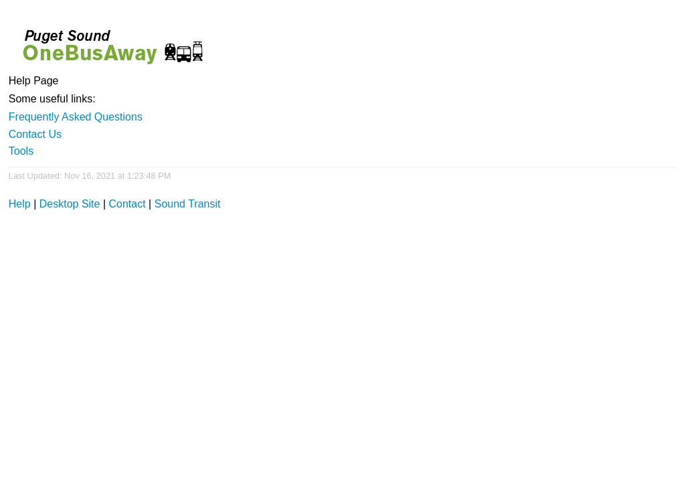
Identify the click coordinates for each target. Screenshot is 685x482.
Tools (21, 151)
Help (20, 204)
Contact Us (35, 134)
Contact (127, 204)
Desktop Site (69, 204)
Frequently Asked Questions (75, 117)
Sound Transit (188, 204)
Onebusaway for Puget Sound (107, 41)
